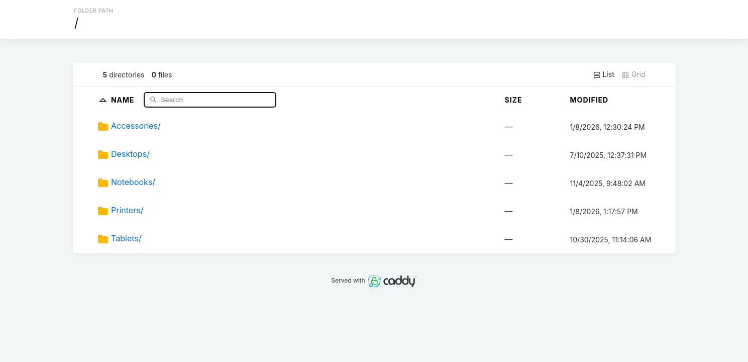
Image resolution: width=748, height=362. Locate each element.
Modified (589, 100)
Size (513, 100)
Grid (633, 74)
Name (124, 99)
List (603, 74)
